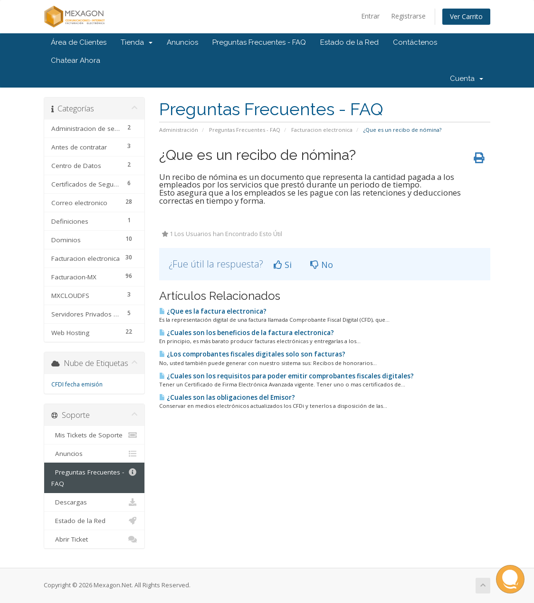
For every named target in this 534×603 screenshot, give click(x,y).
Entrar (370, 15)
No (321, 264)
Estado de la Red (349, 42)
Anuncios (182, 42)
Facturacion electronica (322, 129)
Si (283, 264)
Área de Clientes (78, 42)
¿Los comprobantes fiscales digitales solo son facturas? (252, 354)
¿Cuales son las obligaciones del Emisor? (227, 397)
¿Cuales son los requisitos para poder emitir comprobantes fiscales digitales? (286, 376)
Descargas (94, 502)
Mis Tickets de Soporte (94, 435)
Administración (178, 129)
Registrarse (408, 15)
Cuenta (466, 78)
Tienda (137, 42)
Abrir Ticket (94, 539)
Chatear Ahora (75, 60)
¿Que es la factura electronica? (213, 311)
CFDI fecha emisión (77, 384)
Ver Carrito (466, 16)
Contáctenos (415, 42)
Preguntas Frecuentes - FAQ (259, 42)
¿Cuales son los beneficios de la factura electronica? (246, 332)
